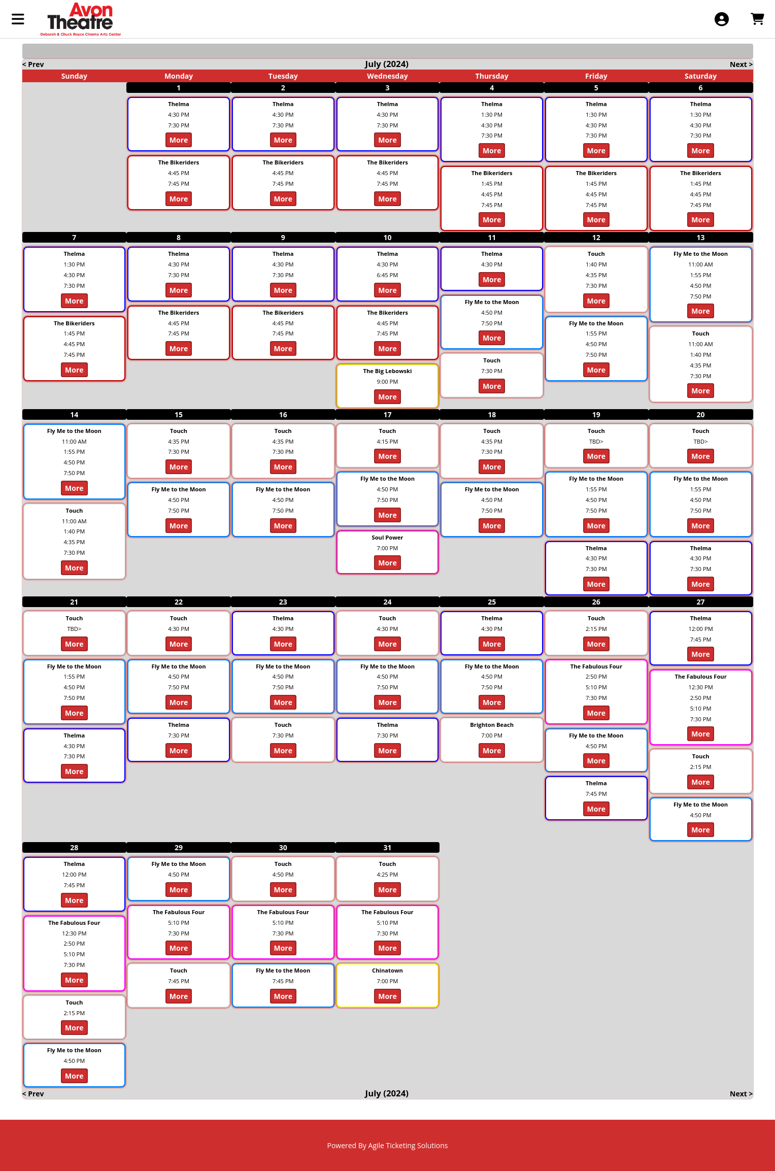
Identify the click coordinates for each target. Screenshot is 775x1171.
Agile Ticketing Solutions (408, 1145)
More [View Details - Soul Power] (387, 562)
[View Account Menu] (721, 19)
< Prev (33, 64)
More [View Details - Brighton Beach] (492, 750)
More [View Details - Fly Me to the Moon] (492, 338)
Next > (741, 64)
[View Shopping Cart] (757, 19)
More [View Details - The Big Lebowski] (387, 397)
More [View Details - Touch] (492, 386)
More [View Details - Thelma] (179, 140)
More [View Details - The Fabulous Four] (596, 713)
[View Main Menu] (18, 19)
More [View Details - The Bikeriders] (179, 199)
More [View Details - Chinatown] (387, 996)
